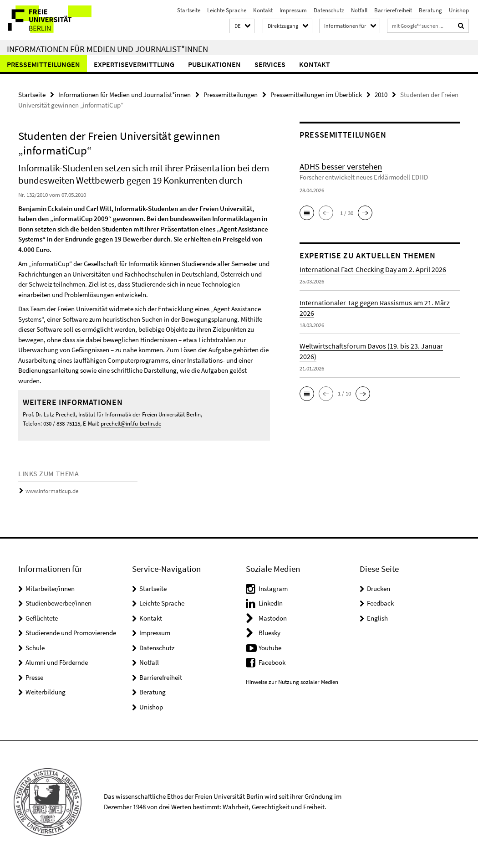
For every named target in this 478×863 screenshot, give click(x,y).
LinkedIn (271, 603)
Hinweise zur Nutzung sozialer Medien (292, 682)
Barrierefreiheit (393, 10)
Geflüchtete (41, 618)
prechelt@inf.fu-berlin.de (131, 423)
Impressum (293, 10)
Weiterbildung (45, 692)
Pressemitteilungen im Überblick (316, 94)
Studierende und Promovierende (70, 632)
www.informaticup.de (51, 491)
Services (269, 64)
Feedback (380, 603)
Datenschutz (329, 10)
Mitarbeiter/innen (50, 588)
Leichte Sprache (226, 10)
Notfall (359, 10)
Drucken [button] (378, 588)
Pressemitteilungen (43, 64)
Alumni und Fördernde (56, 662)
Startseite (188, 10)
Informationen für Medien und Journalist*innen (107, 48)
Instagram (273, 588)
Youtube (270, 647)
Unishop (459, 10)
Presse (34, 677)
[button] (241, 26)
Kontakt (263, 10)
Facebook (272, 662)
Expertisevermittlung (134, 64)
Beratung (430, 10)
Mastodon (273, 618)
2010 (381, 94)
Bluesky (269, 632)
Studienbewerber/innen (58, 603)
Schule (35, 647)
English (377, 618)
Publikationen (214, 64)
